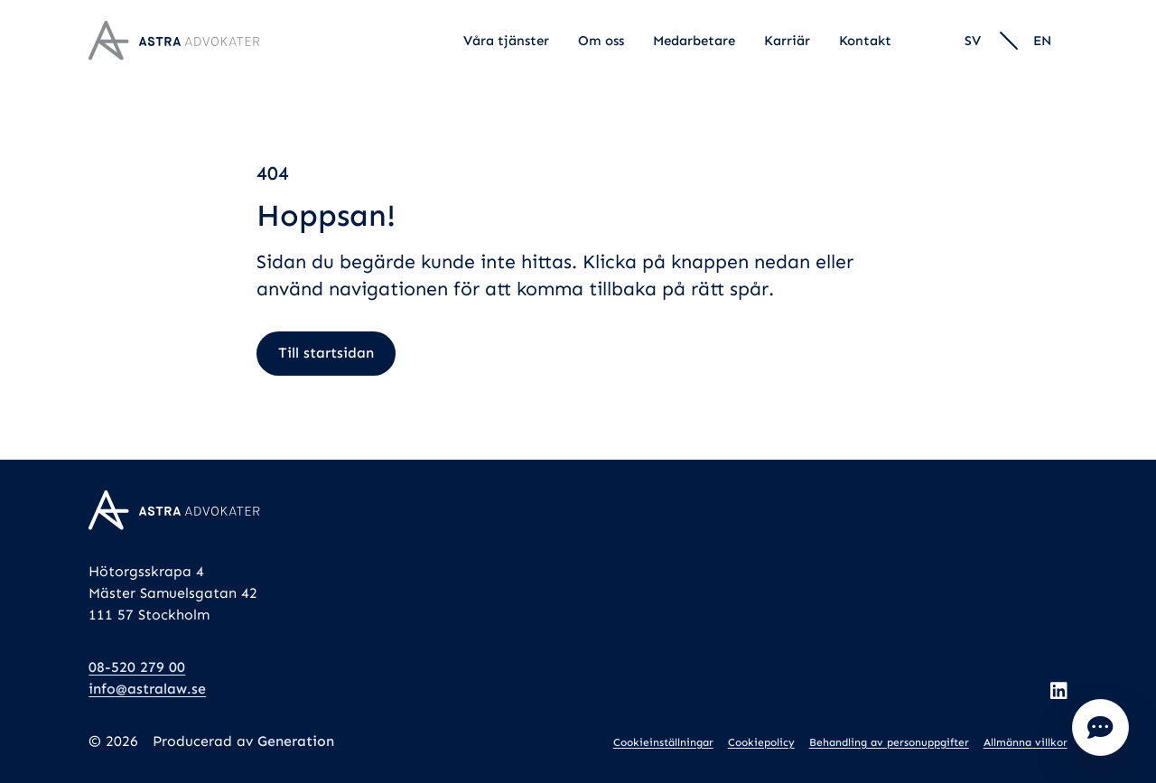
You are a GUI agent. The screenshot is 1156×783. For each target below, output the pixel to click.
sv (973, 41)
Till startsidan (326, 352)
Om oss (601, 41)
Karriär (787, 41)
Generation (295, 741)
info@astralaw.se (147, 688)
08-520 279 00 (137, 667)
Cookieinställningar (663, 742)
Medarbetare (694, 41)
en (1042, 41)
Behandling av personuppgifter (889, 742)
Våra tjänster (506, 41)
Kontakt (865, 41)
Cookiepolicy (761, 742)
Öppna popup (1100, 727)
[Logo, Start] (174, 41)
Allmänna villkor (1025, 742)
